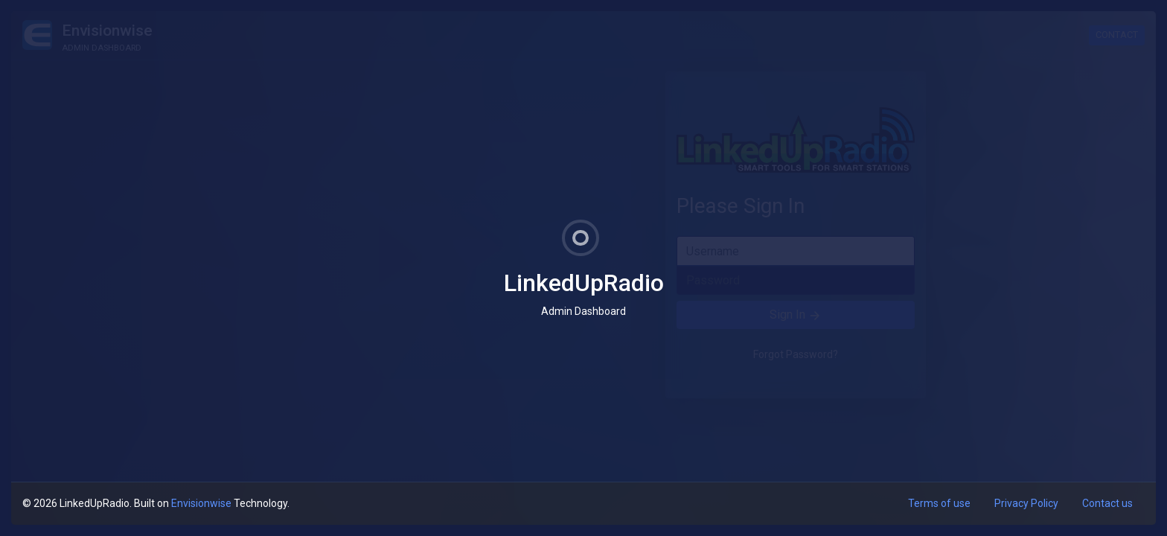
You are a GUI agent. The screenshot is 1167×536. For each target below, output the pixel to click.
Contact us (1107, 503)
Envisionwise (201, 503)
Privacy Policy (1026, 503)
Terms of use (939, 503)
